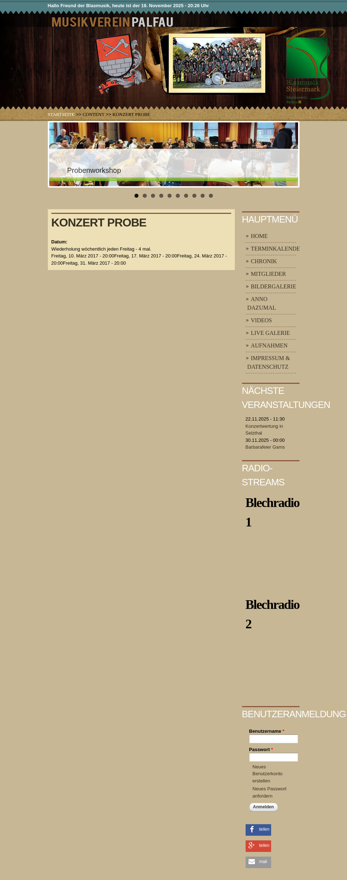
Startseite (61, 114)
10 (211, 196)
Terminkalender (277, 249)
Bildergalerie (273, 286)
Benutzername (266, 731)
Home (259, 236)
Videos (261, 320)
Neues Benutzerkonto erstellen (267, 774)
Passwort (261, 749)
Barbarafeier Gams (265, 447)
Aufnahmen (269, 345)
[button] (258, 829)
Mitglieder (268, 274)
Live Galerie (270, 333)
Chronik (264, 261)
